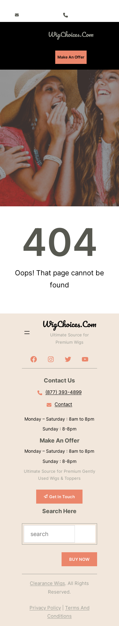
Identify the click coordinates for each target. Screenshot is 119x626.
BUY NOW (79, 559)
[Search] (85, 534)
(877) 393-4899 (85, 14)
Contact (63, 404)
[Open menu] (21, 34)
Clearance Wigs (47, 583)
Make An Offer (70, 57)
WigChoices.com (71, 34)
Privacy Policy (45, 608)
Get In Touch (62, 496)
